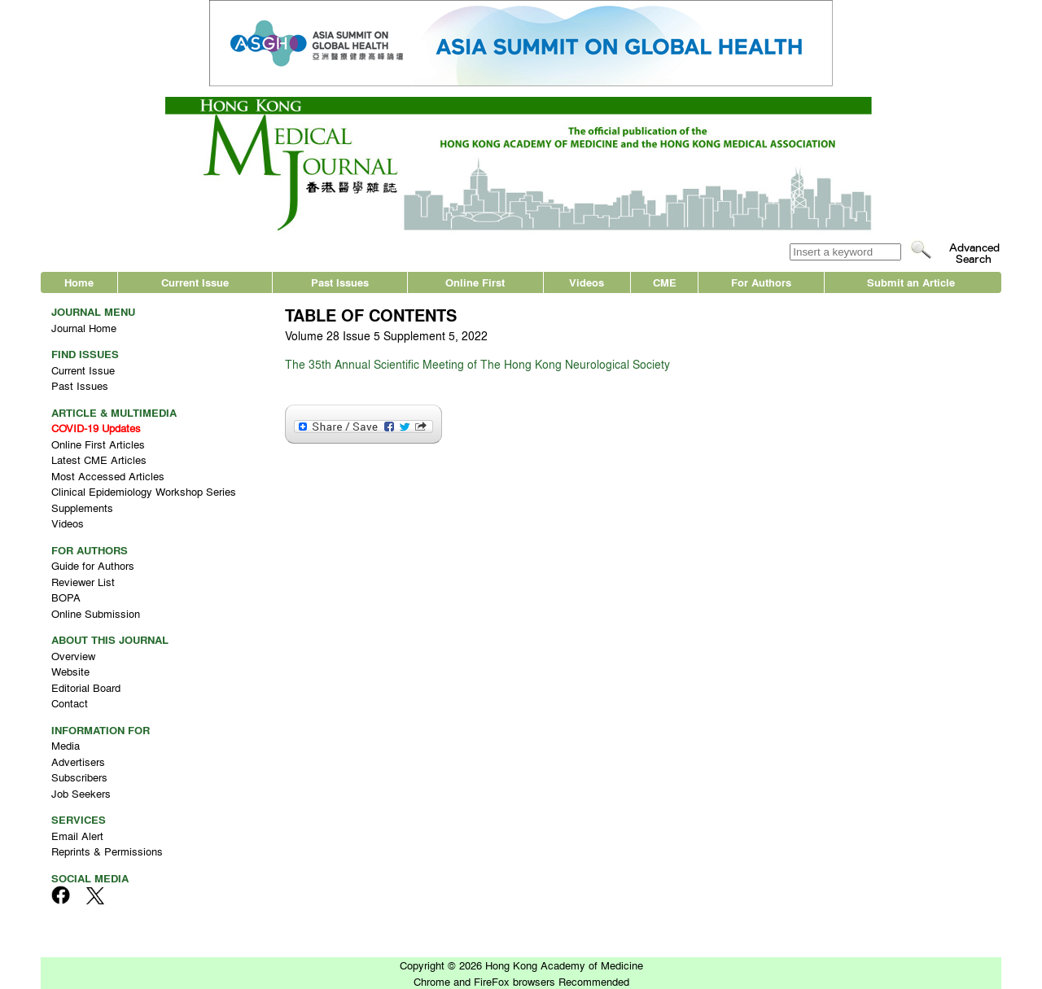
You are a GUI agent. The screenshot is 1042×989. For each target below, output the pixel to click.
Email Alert (77, 835)
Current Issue (195, 282)
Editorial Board (85, 687)
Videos (586, 282)
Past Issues (340, 282)
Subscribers (79, 777)
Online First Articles (98, 444)
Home (79, 282)
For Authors (761, 282)
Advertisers (78, 761)
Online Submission (95, 613)
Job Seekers (81, 793)
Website (70, 671)
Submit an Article (911, 282)
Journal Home (83, 327)
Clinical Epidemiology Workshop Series (143, 491)
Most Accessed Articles (107, 476)
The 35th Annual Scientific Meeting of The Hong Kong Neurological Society (477, 364)
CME (664, 282)
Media (65, 745)
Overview (73, 655)
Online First (475, 282)
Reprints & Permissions (107, 851)
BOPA (66, 597)
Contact (69, 703)
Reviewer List (83, 581)
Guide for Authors (92, 565)
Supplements (82, 507)
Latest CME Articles (99, 459)
